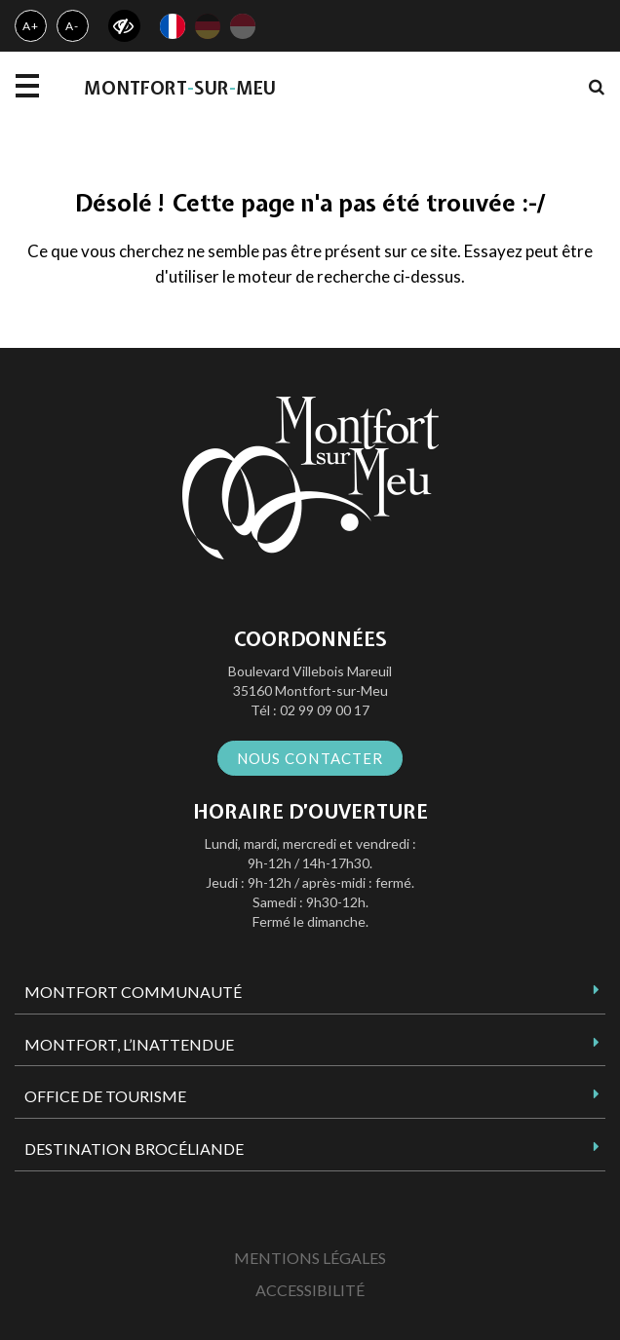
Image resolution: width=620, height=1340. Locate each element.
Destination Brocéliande (134, 1148)
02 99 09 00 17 (324, 710)
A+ (30, 26)
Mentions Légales (310, 1257)
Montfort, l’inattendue (129, 1044)
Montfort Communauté (133, 991)
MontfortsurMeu (180, 88)
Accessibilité (310, 1290)
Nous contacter (310, 758)
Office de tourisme (105, 1096)
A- (72, 26)
